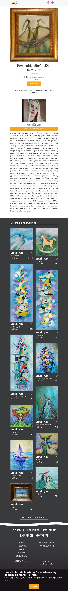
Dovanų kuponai (21, 556)
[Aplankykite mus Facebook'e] (24, 561)
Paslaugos (49, 529)
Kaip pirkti (26, 535)
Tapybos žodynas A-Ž (46, 546)
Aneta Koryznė (34, 124)
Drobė (43, 77)
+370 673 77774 (47, 561)
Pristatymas (21, 546)
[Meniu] (56, 2)
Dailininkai (33, 529)
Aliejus (31, 77)
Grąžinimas (21, 549)
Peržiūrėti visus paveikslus (34, 129)
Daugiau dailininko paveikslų (34, 517)
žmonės (36, 79)
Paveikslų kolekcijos (46, 542)
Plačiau (6, 580)
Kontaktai (42, 535)
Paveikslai (18, 529)
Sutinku (34, 586)
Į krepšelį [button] (34, 84)
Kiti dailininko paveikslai (23, 223)
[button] (40, 70)
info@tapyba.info (46, 564)
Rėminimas (21, 552)
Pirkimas (21, 542)
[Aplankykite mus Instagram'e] (27, 561)
